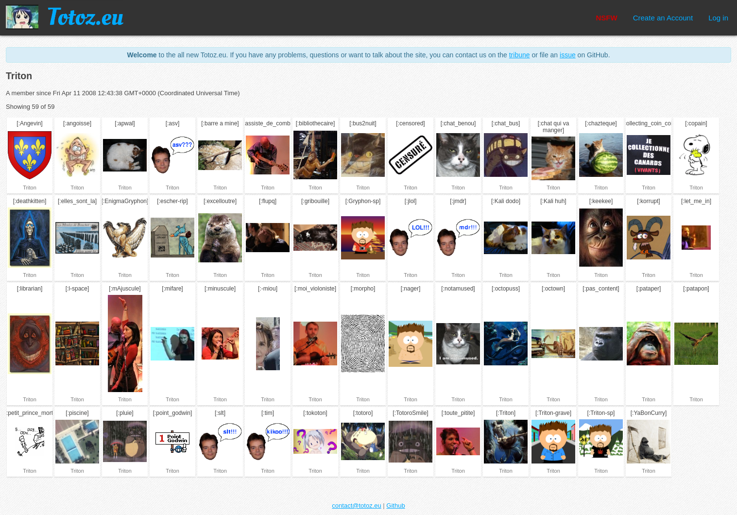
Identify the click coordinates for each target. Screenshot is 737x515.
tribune (519, 55)
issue (568, 55)
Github (395, 505)
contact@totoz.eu (356, 505)
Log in (718, 18)
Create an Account (663, 18)
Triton (29, 187)
